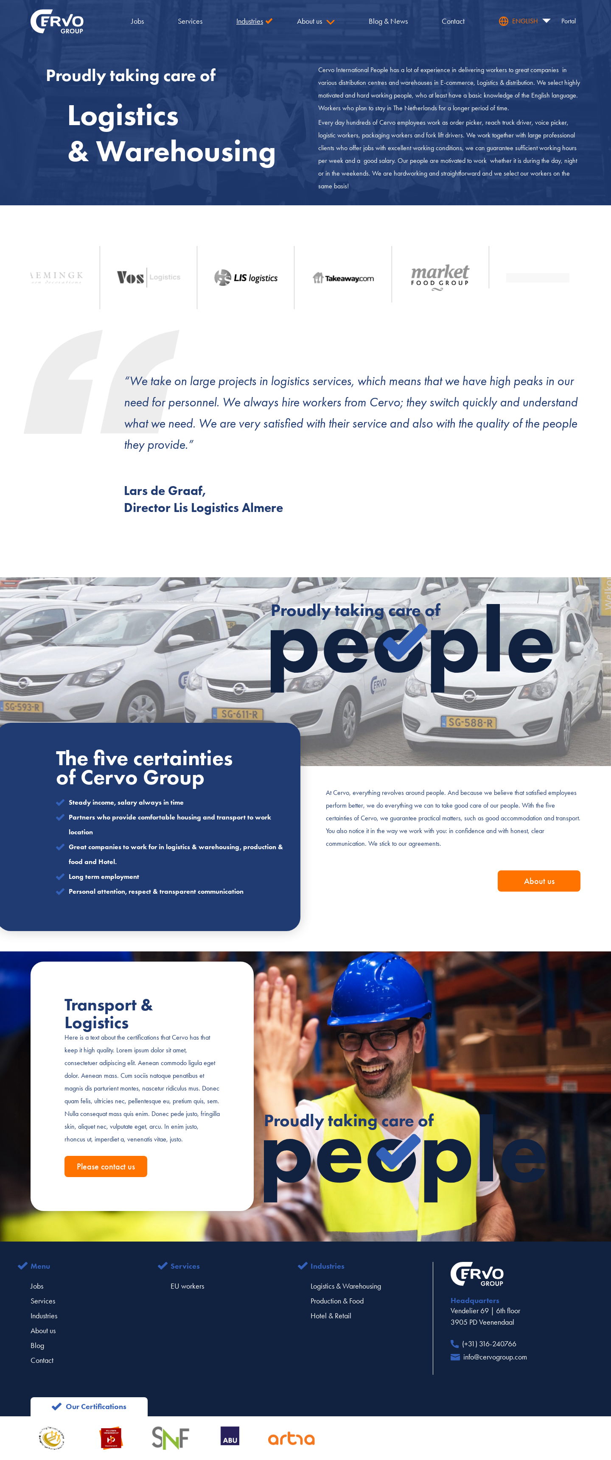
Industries (44, 1315)
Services (43, 1301)
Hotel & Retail (331, 1315)
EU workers (187, 1286)
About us (539, 881)
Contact (42, 1360)
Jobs (37, 1286)
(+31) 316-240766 (489, 1343)
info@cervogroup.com (495, 1357)
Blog (37, 1345)
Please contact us (106, 1166)
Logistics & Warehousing (346, 1286)
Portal (568, 21)
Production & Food (337, 1301)
